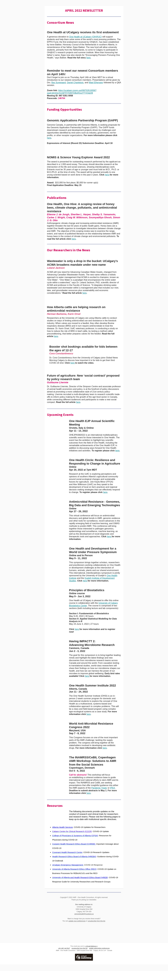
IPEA (112, 788)
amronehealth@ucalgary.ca (84, 914)
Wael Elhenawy (96, 82)
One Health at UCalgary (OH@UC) (85, 37)
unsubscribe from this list (96, 921)
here (88, 58)
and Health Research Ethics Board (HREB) (89, 877)
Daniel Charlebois (75, 82)
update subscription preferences (99, 948)
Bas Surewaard (58, 82)
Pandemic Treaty (99, 788)
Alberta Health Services (62, 827)
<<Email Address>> (91, 946)
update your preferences (77, 921)
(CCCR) (88, 831)
